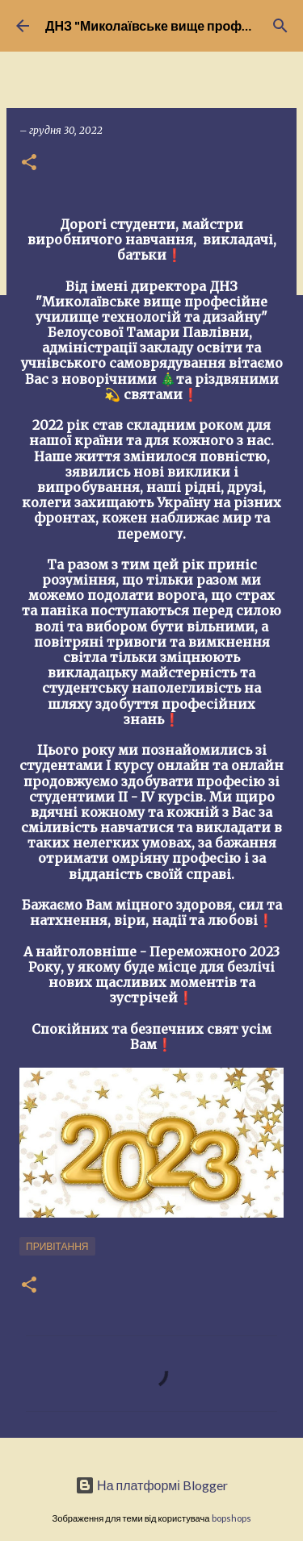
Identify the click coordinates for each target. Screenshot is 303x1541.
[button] (29, 163)
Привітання (57, 1246)
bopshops (231, 1518)
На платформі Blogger (151, 1485)
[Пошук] (280, 25)
